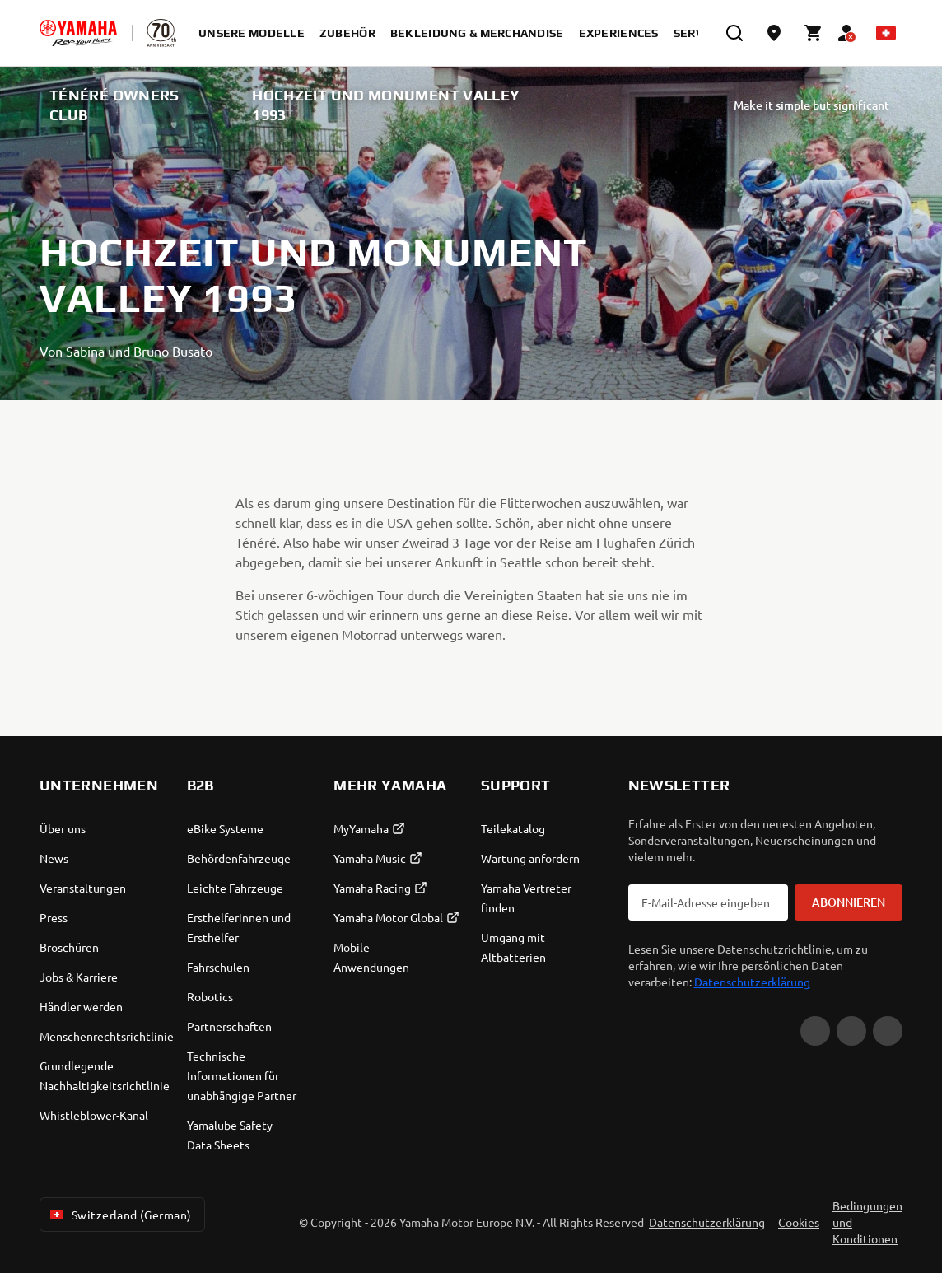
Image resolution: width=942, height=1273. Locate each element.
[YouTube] (815, 1031)
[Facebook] (851, 1031)
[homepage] (78, 33)
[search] (734, 32)
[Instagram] (887, 1031)
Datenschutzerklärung (752, 981)
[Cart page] (813, 33)
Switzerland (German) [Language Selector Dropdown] (119, 1214)
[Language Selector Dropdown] (886, 32)
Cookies (798, 1222)
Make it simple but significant (739, 105)
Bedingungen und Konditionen (867, 1222)
